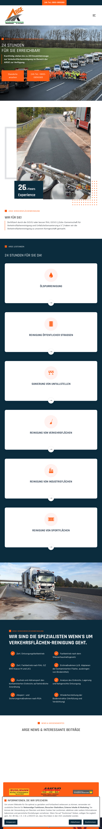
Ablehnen (75, 822)
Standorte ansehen (13, 76)
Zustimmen (90, 822)
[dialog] (51, 812)
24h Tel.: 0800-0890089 (38, 76)
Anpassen (11, 822)
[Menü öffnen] (94, 15)
